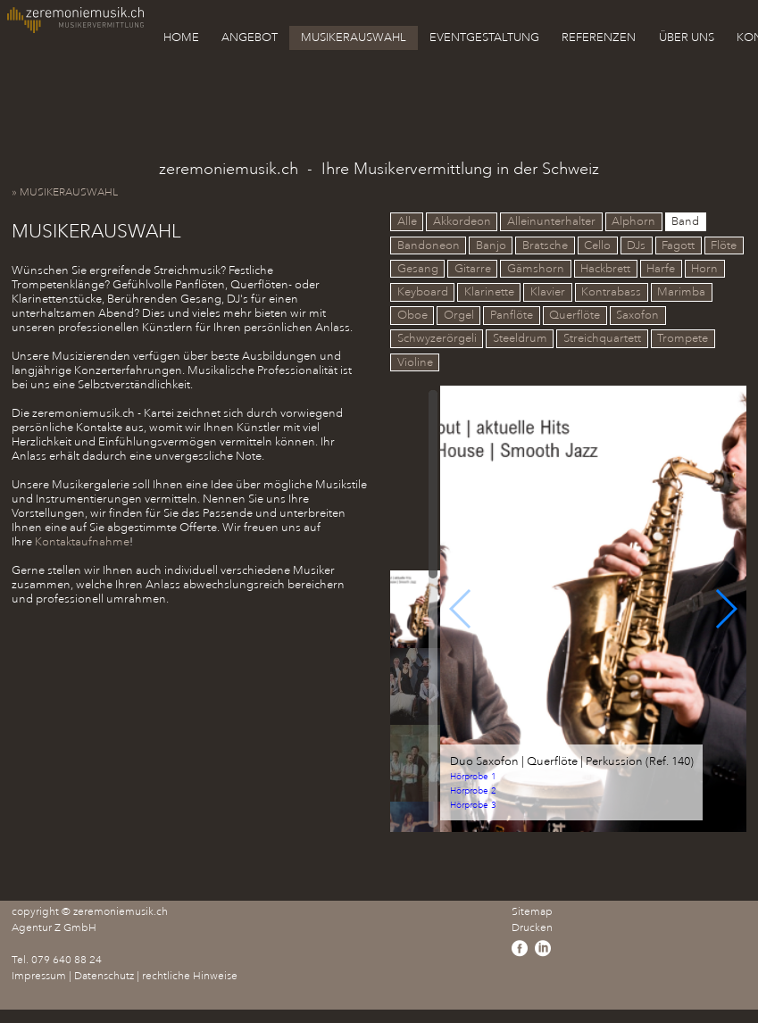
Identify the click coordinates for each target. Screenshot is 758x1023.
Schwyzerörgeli (437, 339)
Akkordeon (462, 222)
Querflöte (574, 316)
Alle (407, 222)
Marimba (681, 292)
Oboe (412, 316)
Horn (704, 269)
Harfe (660, 269)
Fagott (678, 245)
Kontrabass (611, 292)
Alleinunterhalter (551, 222)
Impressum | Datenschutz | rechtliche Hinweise (124, 976)
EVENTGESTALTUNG (484, 37)
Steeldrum (520, 339)
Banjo (491, 245)
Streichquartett (602, 339)
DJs (636, 245)
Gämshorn (535, 269)
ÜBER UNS (686, 37)
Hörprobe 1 (473, 777)
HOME (181, 37)
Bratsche (545, 245)
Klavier (547, 292)
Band (685, 222)
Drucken (532, 928)
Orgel (459, 316)
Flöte (724, 245)
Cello (597, 245)
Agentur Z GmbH (54, 928)
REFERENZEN (599, 37)
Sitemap (532, 912)
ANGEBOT (249, 37)
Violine (415, 362)
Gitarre (472, 269)
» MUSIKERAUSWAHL (69, 192)
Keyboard (422, 292)
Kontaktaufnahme (82, 542)
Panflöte (511, 316)
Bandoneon (428, 245)
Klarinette (489, 292)
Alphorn (633, 222)
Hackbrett (605, 269)
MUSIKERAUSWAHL (353, 37)
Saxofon (637, 316)
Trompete (682, 339)
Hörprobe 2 (473, 791)
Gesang (417, 269)
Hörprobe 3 (473, 805)
